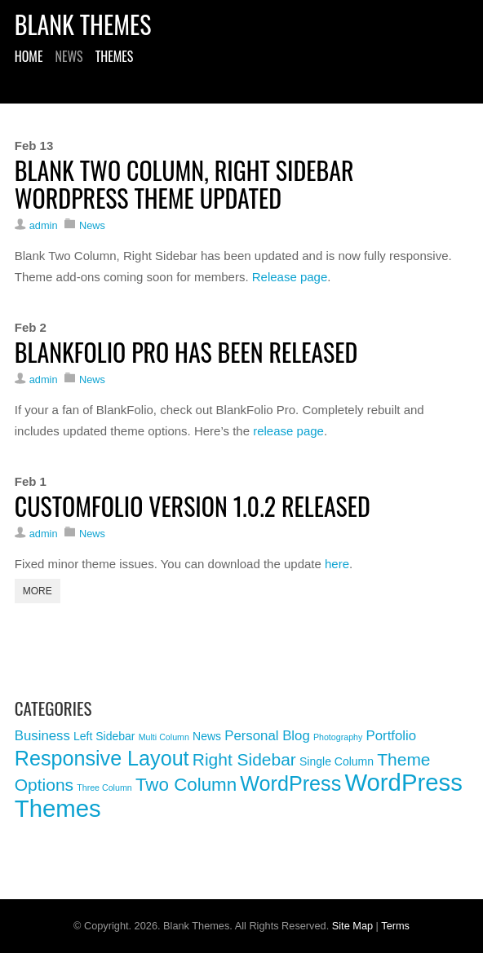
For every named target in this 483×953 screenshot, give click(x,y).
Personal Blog (266, 735)
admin (43, 225)
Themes (114, 58)
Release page (290, 277)
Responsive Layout (102, 758)
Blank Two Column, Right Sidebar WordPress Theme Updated (184, 184)
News (68, 58)
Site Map (352, 926)
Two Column (186, 784)
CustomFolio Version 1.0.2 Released (192, 506)
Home (29, 58)
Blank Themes (83, 24)
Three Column (104, 787)
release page (288, 431)
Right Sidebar (244, 759)
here (337, 564)
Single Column (336, 761)
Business (42, 735)
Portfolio (391, 735)
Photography (337, 737)
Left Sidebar (104, 736)
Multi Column (164, 737)
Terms (395, 926)
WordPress (290, 783)
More (37, 591)
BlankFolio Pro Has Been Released (186, 351)
